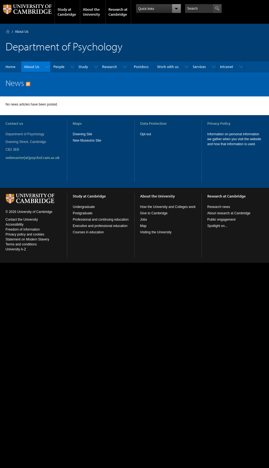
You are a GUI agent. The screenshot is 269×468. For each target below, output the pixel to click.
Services (199, 66)
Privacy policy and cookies (25, 234)
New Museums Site (87, 140)
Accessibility (14, 224)
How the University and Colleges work (168, 207)
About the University (91, 12)
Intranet (226, 66)
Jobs (143, 219)
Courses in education (88, 232)
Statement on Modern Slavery (27, 239)
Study (83, 66)
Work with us (168, 66)
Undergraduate (84, 207)
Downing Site (82, 134)
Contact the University (22, 219)
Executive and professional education (100, 226)
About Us (21, 32)
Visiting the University (156, 232)
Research (109, 66)
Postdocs (141, 66)
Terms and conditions (21, 244)
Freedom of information (23, 229)
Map (143, 226)
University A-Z (16, 249)
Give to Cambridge (154, 213)
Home (8, 31)
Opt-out (145, 134)
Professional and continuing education (101, 219)
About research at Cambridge (229, 213)
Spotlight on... (217, 226)
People (58, 66)
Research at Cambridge (117, 12)
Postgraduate (82, 213)
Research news (218, 207)
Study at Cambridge (67, 12)
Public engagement (221, 219)
